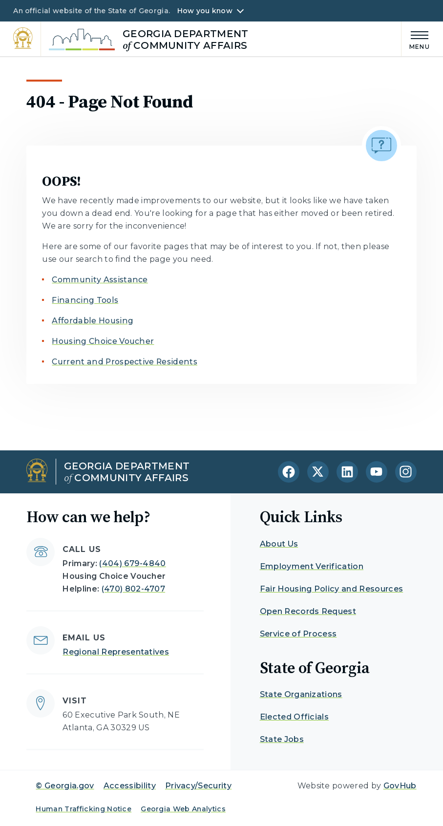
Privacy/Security (198, 785)
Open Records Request (308, 611)
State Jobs (282, 739)
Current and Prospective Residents (124, 361)
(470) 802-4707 (133, 588)
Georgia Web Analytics (183, 809)
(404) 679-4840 (132, 563)
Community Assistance (100, 279)
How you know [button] (204, 11)
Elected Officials (294, 716)
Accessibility (130, 785)
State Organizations (301, 694)
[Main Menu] (415, 38)
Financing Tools (85, 300)
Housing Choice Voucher (103, 341)
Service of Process (298, 633)
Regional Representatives (116, 652)
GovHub (400, 785)
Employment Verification (311, 566)
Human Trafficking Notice (83, 809)
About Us (279, 544)
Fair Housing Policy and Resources (331, 588)
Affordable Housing (92, 320)
